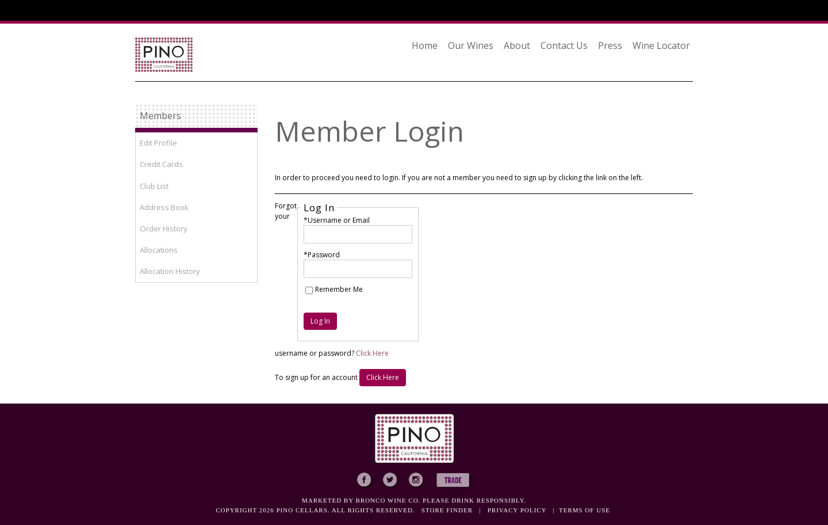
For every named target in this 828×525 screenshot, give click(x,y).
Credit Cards (161, 164)
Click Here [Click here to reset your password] (372, 353)
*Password (322, 255)
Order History (163, 228)
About (517, 45)
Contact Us (564, 45)
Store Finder (447, 510)
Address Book (164, 207)
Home (425, 45)
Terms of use (584, 510)
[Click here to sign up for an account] (382, 377)
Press (610, 45)
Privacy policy (517, 510)
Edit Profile (158, 143)
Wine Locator (661, 45)
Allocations (159, 250)
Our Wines (470, 45)
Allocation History (170, 271)
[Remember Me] (309, 290)
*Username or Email (337, 220)
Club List (154, 186)
